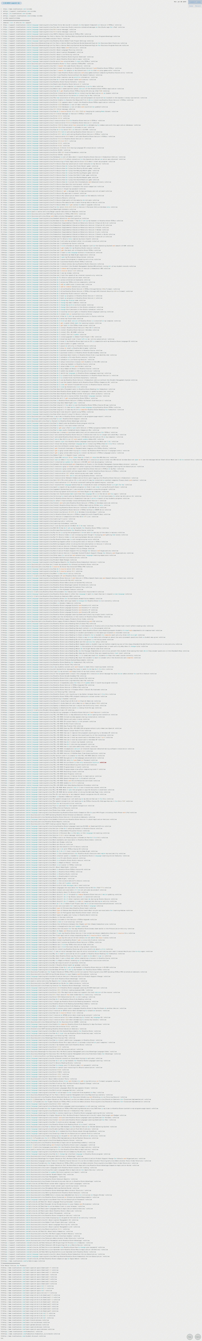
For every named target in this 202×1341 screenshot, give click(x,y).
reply (198, 1337)
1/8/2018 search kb (11, 3)
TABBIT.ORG (195, 2)
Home (191, 6)
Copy (189, 1337)
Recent (198, 6)
